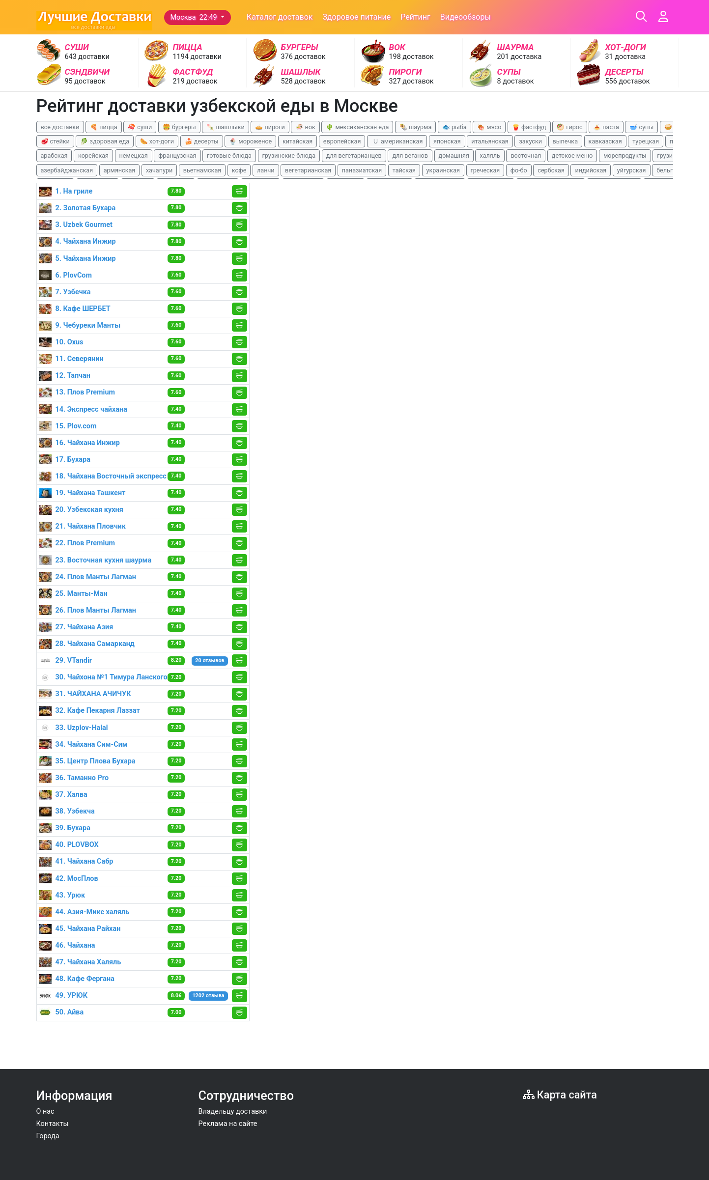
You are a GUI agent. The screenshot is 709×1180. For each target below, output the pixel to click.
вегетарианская (308, 170)
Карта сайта (560, 1095)
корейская (93, 155)
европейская (342, 141)
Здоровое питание (356, 17)
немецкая (133, 155)
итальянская (490, 141)
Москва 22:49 (194, 17)
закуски (530, 141)
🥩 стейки (55, 141)
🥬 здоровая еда (104, 141)
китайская (297, 141)
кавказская (605, 141)
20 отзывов (209, 660)
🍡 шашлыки (225, 127)
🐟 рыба (454, 127)
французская (177, 155)
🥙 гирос (570, 127)
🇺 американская (397, 141)
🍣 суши (140, 127)
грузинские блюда (289, 155)
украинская (443, 170)
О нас (45, 1111)
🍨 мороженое (250, 141)
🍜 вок (305, 127)
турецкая (645, 141)
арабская (54, 155)
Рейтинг (415, 17)
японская (447, 141)
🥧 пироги (269, 127)
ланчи (266, 170)
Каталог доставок (280, 17)
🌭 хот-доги (157, 141)
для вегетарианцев (354, 155)
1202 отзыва (208, 995)
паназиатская (362, 170)
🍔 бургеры (179, 127)
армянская (120, 170)
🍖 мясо (489, 127)
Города (47, 1136)
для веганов (410, 155)
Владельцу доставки (233, 1111)
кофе (239, 170)
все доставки (60, 127)
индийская (590, 170)
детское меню (572, 155)
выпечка (565, 141)
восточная (525, 155)
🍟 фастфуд (529, 127)
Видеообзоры (465, 17)
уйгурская (631, 170)
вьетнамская (202, 170)
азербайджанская (67, 170)
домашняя (454, 155)
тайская (404, 170)
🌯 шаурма (415, 127)
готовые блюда (229, 155)
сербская (551, 170)
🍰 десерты (202, 141)
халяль (490, 155)
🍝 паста (606, 127)
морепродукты (625, 155)
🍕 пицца (103, 127)
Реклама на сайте (228, 1124)
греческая (485, 170)
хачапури (159, 170)
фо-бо (518, 170)
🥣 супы (641, 127)
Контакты (52, 1124)
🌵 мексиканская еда (357, 127)
